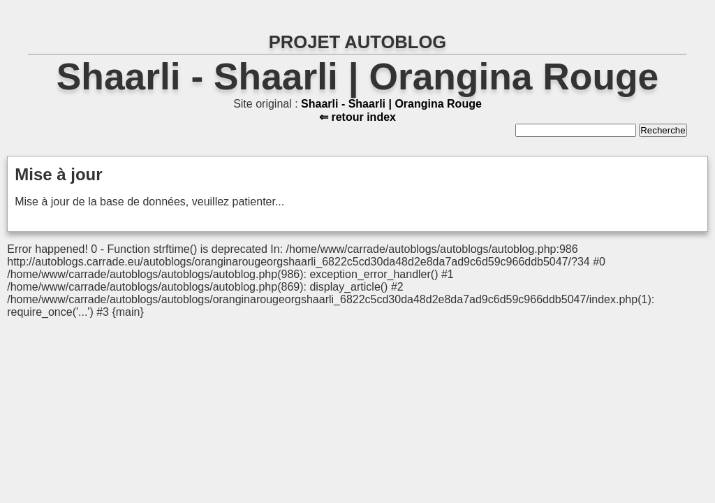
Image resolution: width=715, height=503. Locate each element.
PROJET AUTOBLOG (358, 42)
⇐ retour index (357, 117)
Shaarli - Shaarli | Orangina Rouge (357, 76)
